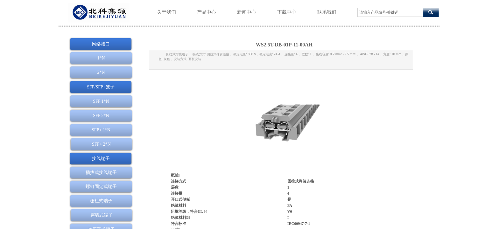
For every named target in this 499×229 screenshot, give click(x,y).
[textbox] (390, 12)
